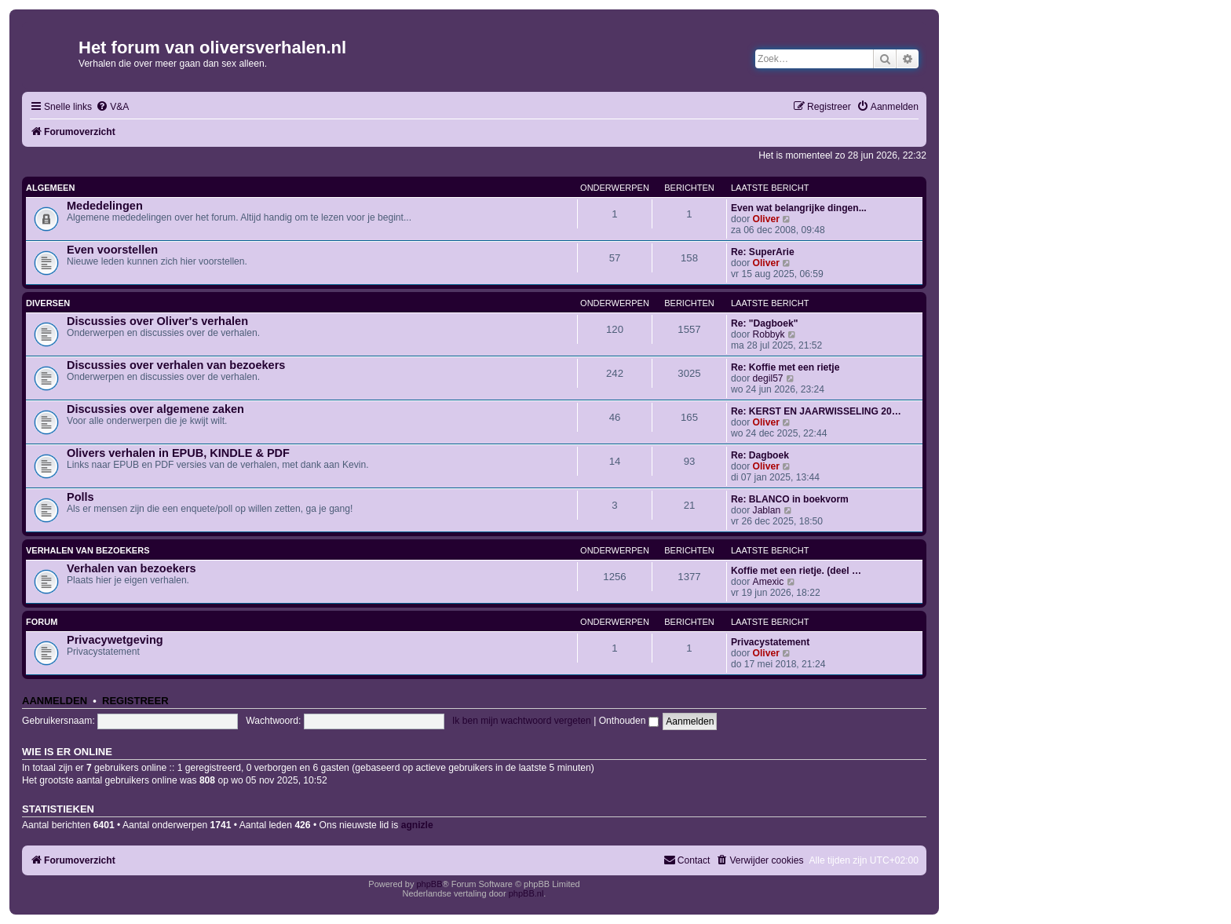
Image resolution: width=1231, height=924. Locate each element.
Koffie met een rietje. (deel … (796, 570)
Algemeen (50, 187)
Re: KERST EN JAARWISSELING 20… (816, 411)
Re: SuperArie (762, 252)
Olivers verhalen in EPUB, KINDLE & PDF (178, 453)
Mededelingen (105, 205)
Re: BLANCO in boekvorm (790, 499)
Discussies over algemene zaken (155, 409)
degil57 (768, 378)
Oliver (766, 219)
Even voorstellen (112, 249)
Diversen (48, 303)
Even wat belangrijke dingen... (799, 208)
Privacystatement (770, 642)
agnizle (417, 825)
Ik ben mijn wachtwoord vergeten (521, 720)
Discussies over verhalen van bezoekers (176, 365)
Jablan (767, 510)
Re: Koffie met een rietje (785, 367)
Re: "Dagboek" (764, 323)
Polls (80, 497)
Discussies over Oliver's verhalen (157, 321)
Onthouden (629, 720)
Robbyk (769, 334)
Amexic (768, 581)
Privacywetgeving (115, 640)
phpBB (429, 884)
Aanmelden (54, 701)
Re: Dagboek (760, 455)
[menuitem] (112, 107)
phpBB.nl (526, 893)
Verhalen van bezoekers (87, 550)
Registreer (135, 701)
